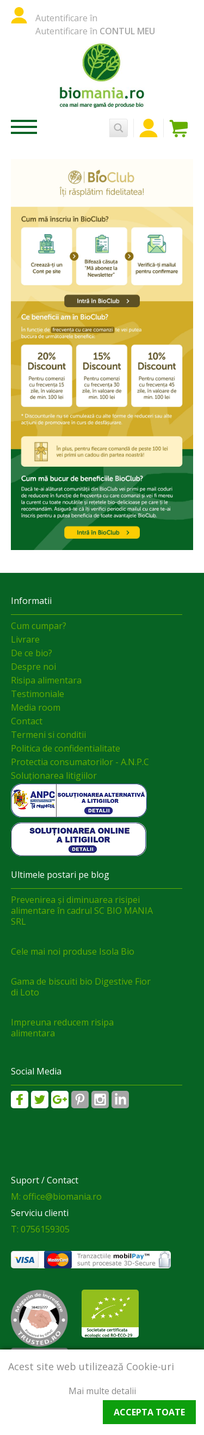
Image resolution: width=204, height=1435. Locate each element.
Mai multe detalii (102, 1391)
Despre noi (33, 667)
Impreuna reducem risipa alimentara (62, 1028)
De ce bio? (31, 653)
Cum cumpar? (38, 626)
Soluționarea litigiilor (54, 775)
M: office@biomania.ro (56, 1196)
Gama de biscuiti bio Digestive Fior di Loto (81, 987)
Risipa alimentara (46, 680)
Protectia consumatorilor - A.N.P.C (80, 762)
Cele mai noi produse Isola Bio (72, 951)
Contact (26, 721)
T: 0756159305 (40, 1229)
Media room (35, 707)
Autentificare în (66, 18)
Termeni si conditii (48, 735)
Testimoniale (37, 694)
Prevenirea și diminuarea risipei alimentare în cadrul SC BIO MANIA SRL (82, 910)
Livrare (25, 639)
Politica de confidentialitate (65, 748)
